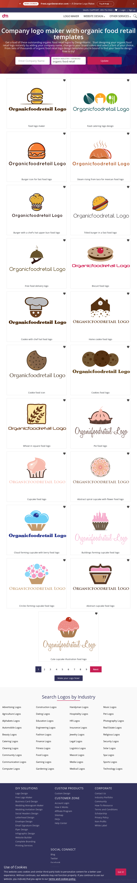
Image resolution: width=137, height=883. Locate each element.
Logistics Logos (78, 748)
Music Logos (109, 707)
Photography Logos (113, 720)
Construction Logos (46, 707)
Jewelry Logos (77, 734)
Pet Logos (108, 713)
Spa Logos (108, 754)
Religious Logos (111, 734)
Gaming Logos (43, 761)
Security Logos (111, 741)
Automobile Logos (12, 727)
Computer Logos (11, 768)
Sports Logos (110, 761)
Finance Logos (43, 741)
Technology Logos (112, 768)
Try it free (105, 3)
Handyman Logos (79, 707)
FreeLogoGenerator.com (54, 3)
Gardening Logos (45, 768)
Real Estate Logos (112, 727)
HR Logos (75, 720)
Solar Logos (109, 748)
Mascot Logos (77, 754)
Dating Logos (43, 713)
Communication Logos (14, 761)
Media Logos (76, 761)
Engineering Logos (45, 727)
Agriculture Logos (11, 713)
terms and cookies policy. (62, 878)
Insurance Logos (78, 727)
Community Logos (12, 754)
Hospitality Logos (79, 713)
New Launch (30, 4)
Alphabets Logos (11, 720)
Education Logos (44, 720)
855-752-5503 (106, 10)
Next (96, 669)
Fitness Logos (43, 748)
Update (104, 60)
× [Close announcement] (133, 3)
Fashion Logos (43, 734)
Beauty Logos (9, 734)
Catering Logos (10, 741)
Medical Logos (77, 768)
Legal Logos (76, 741)
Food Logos (42, 754)
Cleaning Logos (10, 748)
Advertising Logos (11, 707)
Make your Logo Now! (69, 678)
